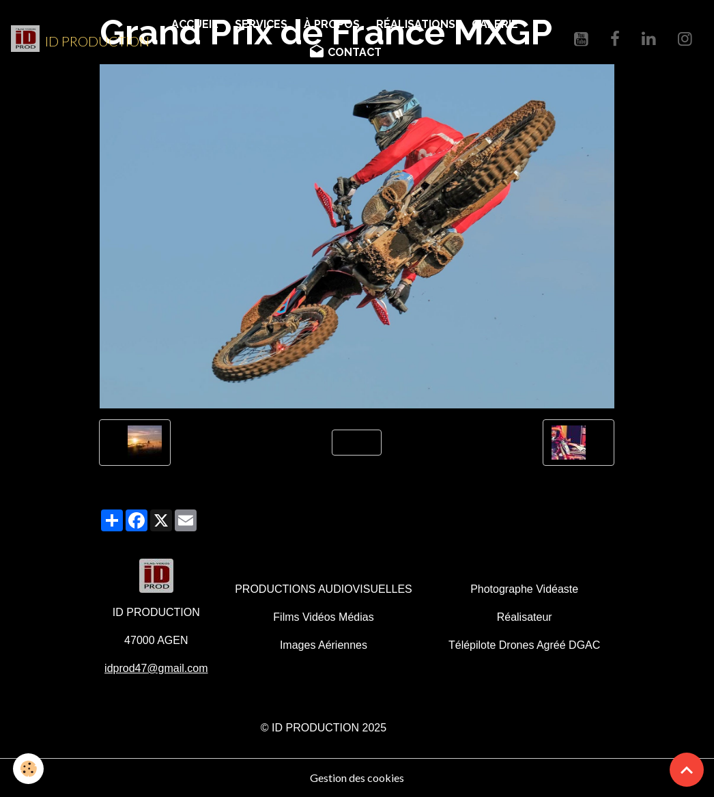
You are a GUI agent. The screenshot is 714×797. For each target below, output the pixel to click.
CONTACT (345, 52)
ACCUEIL (194, 24)
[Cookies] (29, 768)
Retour (357, 442)
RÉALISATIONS (415, 24)
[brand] (74, 39)
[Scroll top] (687, 770)
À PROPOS (332, 24)
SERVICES (261, 24)
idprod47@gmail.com (156, 668)
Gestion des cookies (357, 777)
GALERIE (495, 24)
